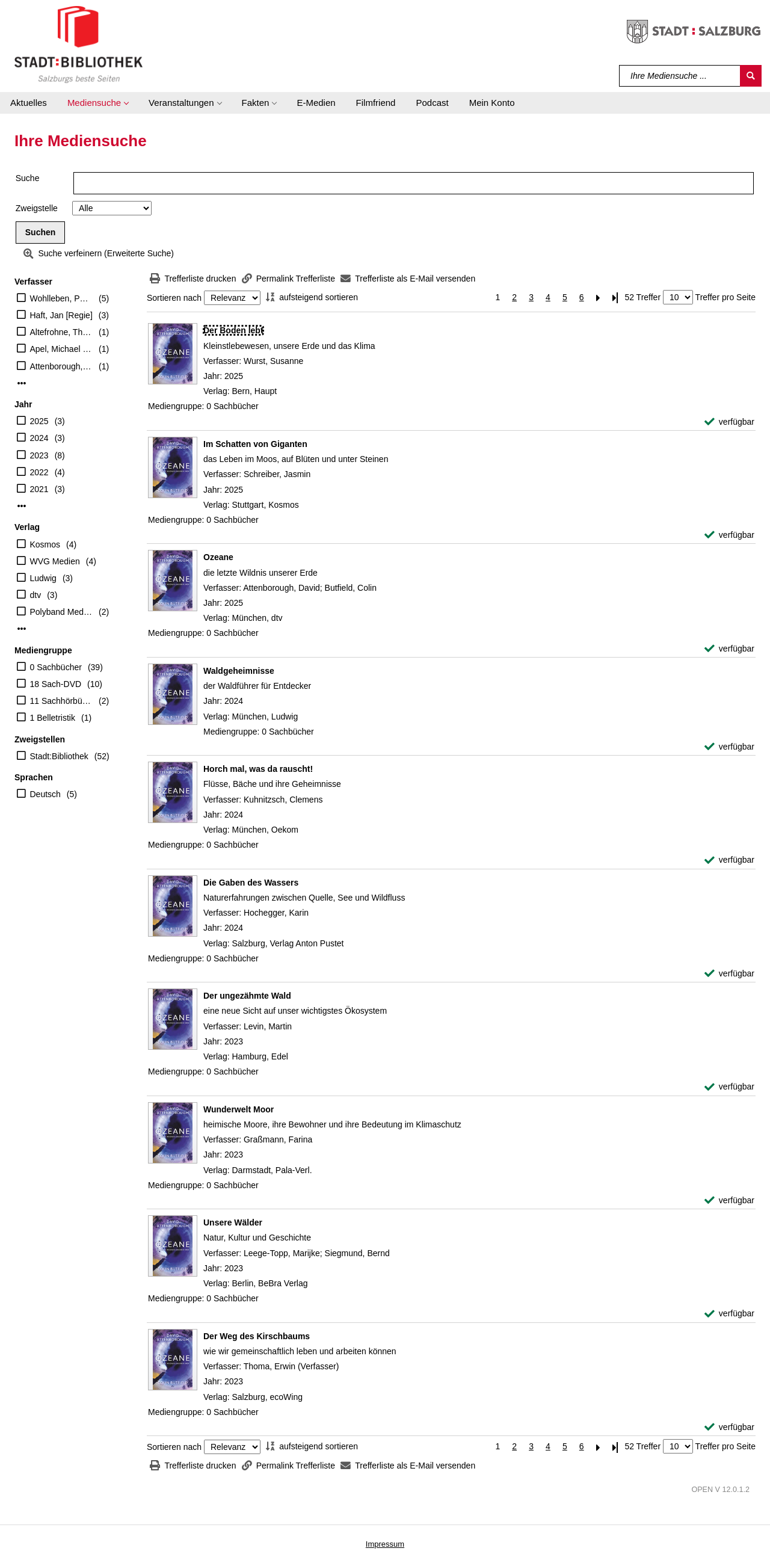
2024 (39, 438)
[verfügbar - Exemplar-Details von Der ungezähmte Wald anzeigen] (729, 1086)
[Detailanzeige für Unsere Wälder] (232, 1222)
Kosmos (45, 544)
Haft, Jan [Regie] (61, 315)
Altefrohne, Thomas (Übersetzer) (61, 332)
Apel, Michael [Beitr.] (61, 349)
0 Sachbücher (56, 667)
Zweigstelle (37, 208)
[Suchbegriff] (680, 76)
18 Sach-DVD (56, 684)
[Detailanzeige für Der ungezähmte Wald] (247, 995)
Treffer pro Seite (725, 297)
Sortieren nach (174, 298)
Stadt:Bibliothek (59, 756)
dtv (36, 595)
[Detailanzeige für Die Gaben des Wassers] (250, 882)
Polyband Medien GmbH (61, 612)
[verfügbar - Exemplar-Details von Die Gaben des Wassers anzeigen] (729, 973)
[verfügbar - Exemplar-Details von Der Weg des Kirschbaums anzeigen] (729, 1427)
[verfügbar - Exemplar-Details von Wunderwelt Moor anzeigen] (729, 1200)
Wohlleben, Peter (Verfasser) (61, 298)
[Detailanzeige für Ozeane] (218, 557)
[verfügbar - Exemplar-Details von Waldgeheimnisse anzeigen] (729, 746)
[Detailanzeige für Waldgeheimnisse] (238, 671)
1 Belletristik (52, 718)
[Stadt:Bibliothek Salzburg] (78, 44)
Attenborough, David (61, 366)
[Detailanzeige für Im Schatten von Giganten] (255, 444)
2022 (39, 472)
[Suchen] (751, 76)
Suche (28, 178)
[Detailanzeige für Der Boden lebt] (233, 330)
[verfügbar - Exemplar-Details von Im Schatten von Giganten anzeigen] (729, 535)
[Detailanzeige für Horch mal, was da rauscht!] (258, 769)
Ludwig (43, 578)
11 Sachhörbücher (61, 701)
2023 (39, 455)
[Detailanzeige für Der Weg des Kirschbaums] (256, 1336)
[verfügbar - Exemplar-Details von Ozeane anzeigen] (729, 648)
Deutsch (45, 794)
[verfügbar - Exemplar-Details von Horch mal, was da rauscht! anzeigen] (729, 860)
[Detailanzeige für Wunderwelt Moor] (238, 1109)
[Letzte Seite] (615, 297)
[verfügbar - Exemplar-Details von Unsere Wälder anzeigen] (729, 1313)
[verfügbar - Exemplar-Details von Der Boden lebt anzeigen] (729, 422)
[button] (98, 103)
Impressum (385, 1544)
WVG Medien (55, 561)
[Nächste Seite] (598, 297)
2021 (39, 489)
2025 (39, 421)
